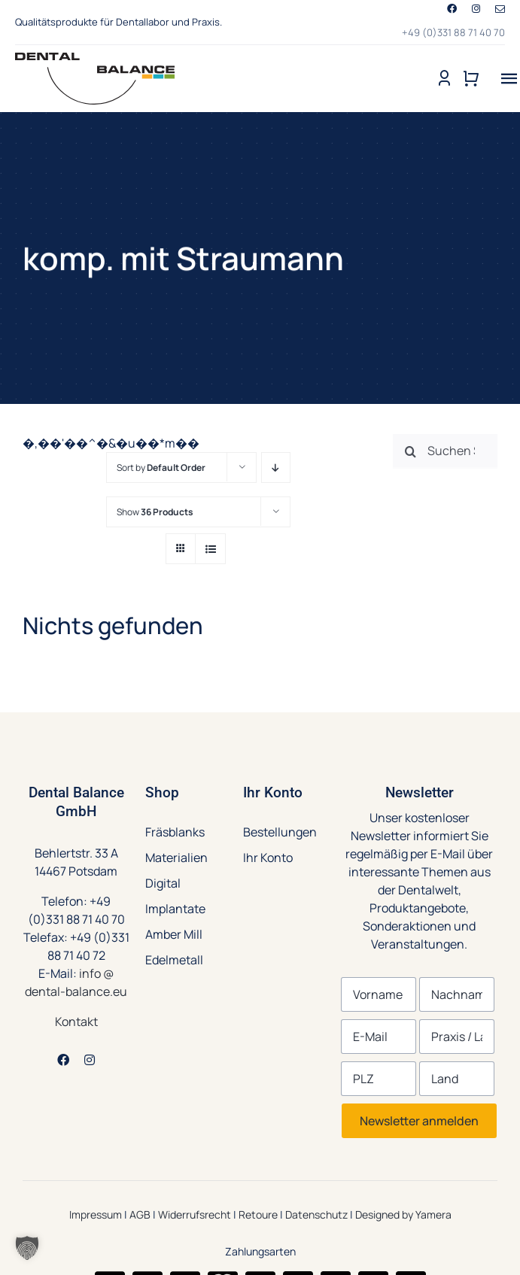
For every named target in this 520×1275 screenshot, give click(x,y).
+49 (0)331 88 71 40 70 (453, 32)
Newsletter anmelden (419, 1121)
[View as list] (210, 548)
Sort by (161, 467)
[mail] (500, 9)
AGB (140, 1214)
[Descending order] (275, 467)
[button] (27, 1248)
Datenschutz (316, 1214)
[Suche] (410, 451)
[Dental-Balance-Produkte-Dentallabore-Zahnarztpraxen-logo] (95, 58)
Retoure (258, 1214)
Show (155, 511)
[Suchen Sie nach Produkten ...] (445, 451)
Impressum (95, 1214)
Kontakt (76, 1021)
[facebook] (452, 9)
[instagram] (476, 9)
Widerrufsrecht (194, 1214)
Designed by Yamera (403, 1214)
